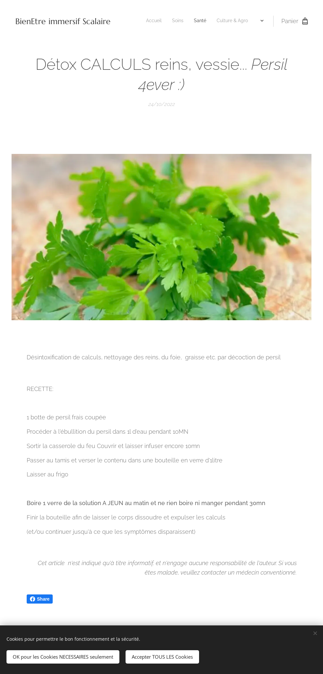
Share (40, 599)
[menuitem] (180, 21)
